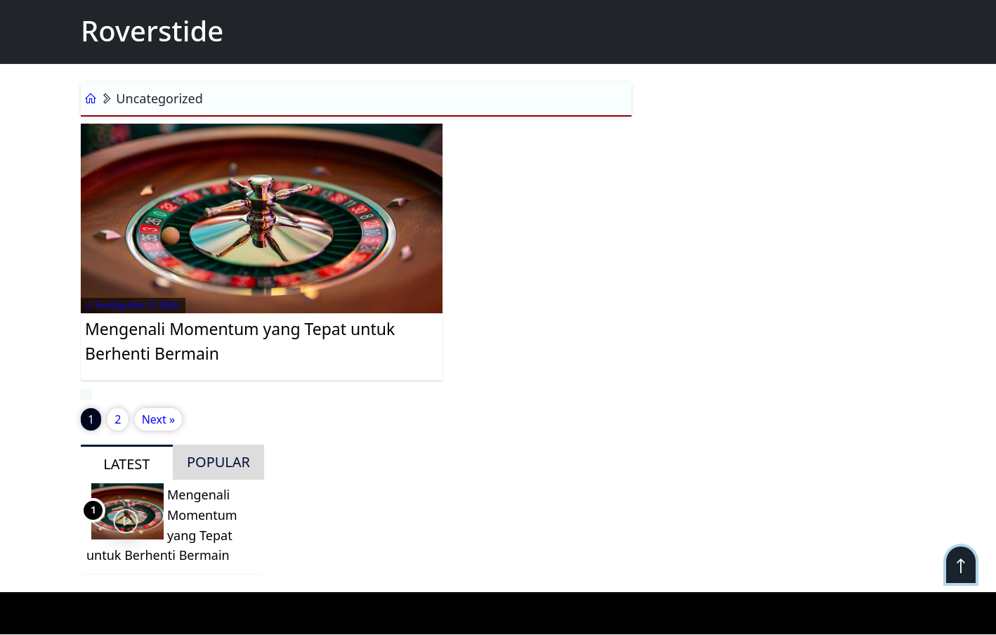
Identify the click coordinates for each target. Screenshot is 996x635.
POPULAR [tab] (218, 461)
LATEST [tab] (126, 463)
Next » (158, 419)
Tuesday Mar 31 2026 (131, 305)
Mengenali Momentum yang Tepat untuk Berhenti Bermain (240, 341)
